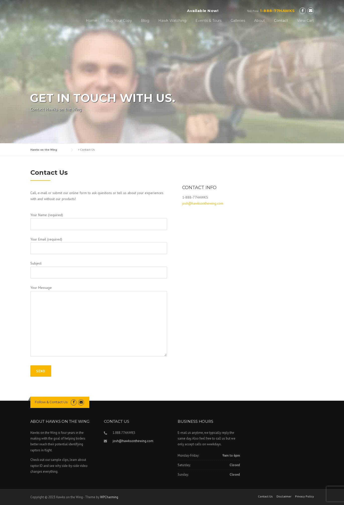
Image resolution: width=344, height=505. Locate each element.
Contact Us (265, 496)
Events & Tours (208, 20)
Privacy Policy (304, 496)
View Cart (305, 20)
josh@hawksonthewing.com (202, 203)
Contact (281, 20)
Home (91, 20)
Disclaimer (284, 496)
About (259, 20)
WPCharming (109, 497)
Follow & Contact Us (51, 402)
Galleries (238, 20)
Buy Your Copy (119, 20)
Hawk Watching (172, 20)
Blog (145, 20)
